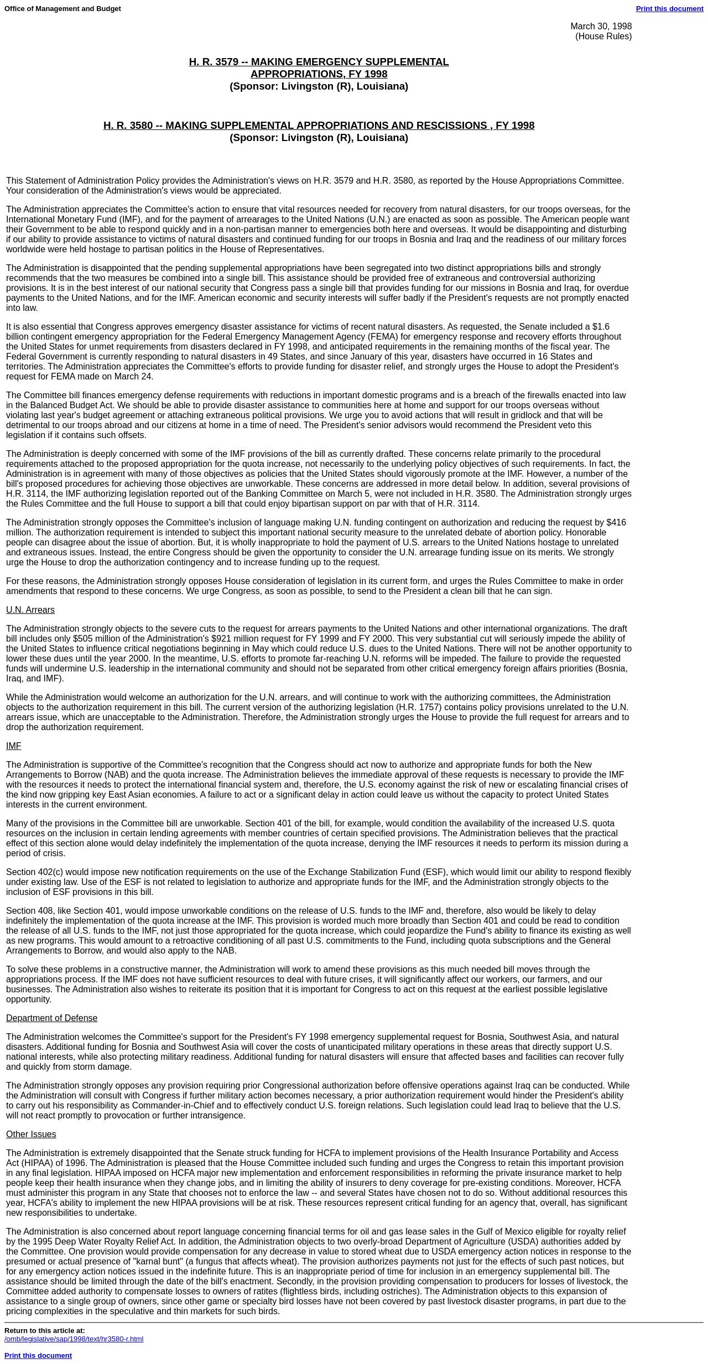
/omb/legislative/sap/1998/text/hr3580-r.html (73, 1339)
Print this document (670, 8)
